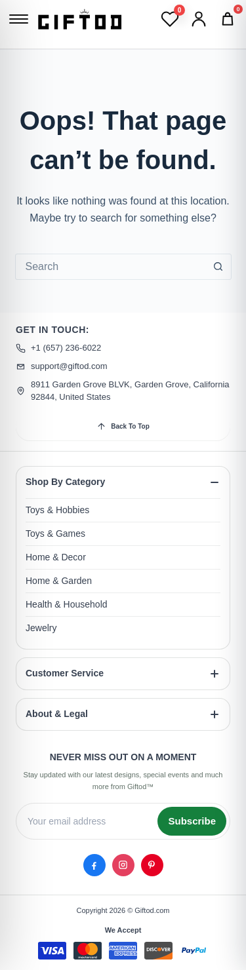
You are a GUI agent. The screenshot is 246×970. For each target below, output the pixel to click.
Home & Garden (59, 580)
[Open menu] (18, 19)
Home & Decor (56, 557)
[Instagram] (123, 864)
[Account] (198, 19)
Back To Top (123, 426)
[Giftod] (80, 18)
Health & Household (67, 604)
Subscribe (192, 820)
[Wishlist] (169, 19)
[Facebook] (94, 864)
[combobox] (111, 267)
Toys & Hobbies (57, 510)
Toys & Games (55, 533)
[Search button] (218, 266)
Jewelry (41, 628)
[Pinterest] (152, 864)
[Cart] (227, 19)
